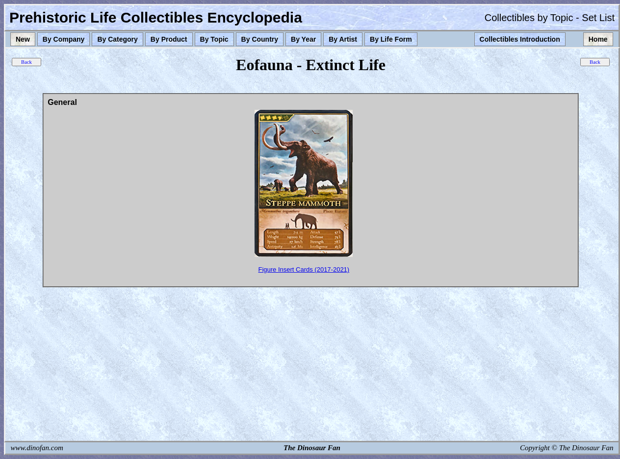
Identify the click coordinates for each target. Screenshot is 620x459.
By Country (259, 39)
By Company (64, 39)
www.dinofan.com (37, 448)
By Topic (214, 39)
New (23, 39)
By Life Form (391, 39)
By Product (169, 39)
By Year (303, 39)
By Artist (343, 39)
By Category (117, 39)
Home (598, 39)
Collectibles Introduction (520, 39)
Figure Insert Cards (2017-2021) (303, 269)
